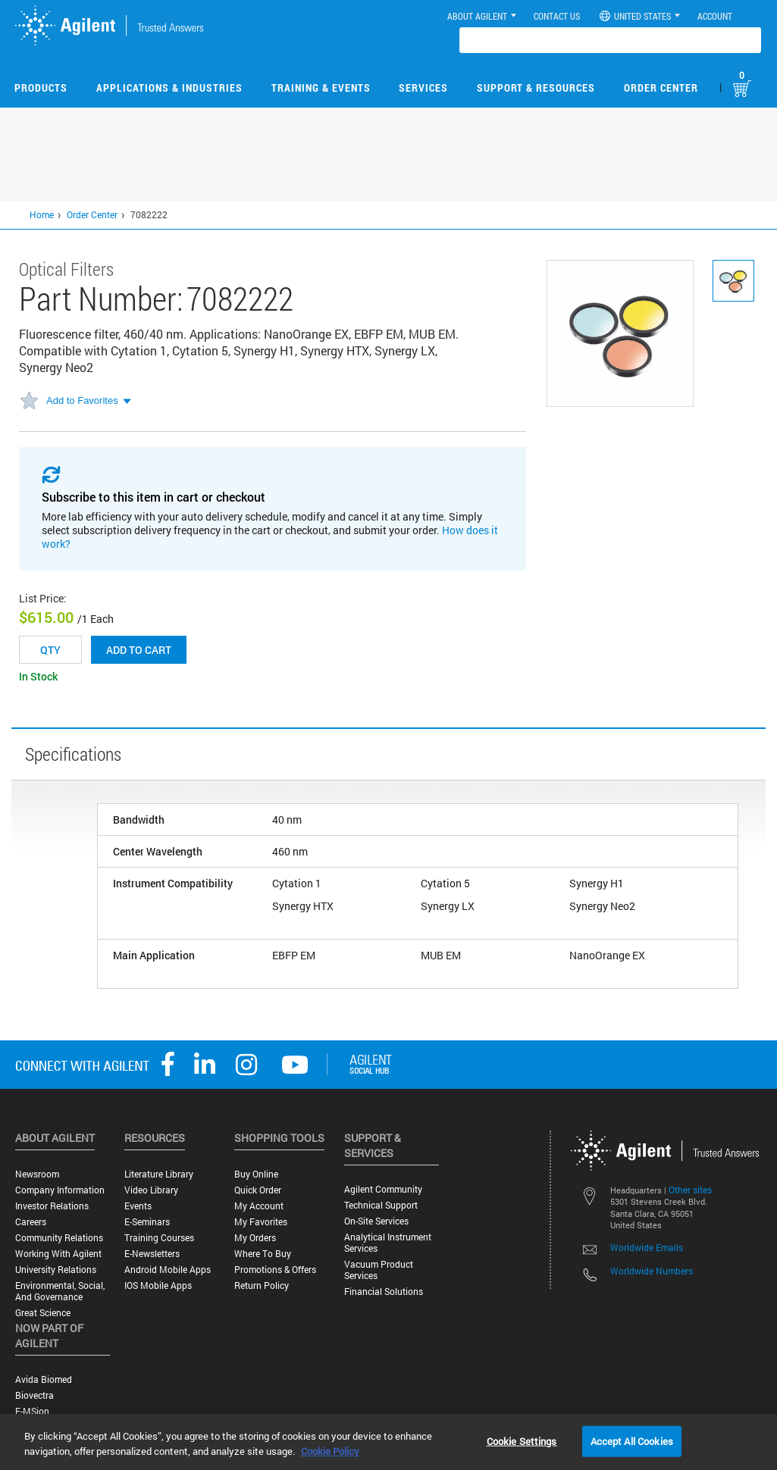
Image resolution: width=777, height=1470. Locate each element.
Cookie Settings (522, 1440)
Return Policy (261, 1285)
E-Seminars (147, 1222)
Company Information (60, 1190)
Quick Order (257, 1190)
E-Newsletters (152, 1253)
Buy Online (256, 1174)
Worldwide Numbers (651, 1271)
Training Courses (159, 1237)
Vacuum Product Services (378, 1270)
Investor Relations (52, 1206)
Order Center (661, 87)
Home (42, 214)
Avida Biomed (43, 1379)
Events (138, 1206)
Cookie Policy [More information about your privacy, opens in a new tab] (330, 1451)
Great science (42, 1312)
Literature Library (158, 1174)
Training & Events (321, 87)
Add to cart (138, 650)
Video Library (151, 1190)
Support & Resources (536, 87)
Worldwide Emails (646, 1247)
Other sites (690, 1190)
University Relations (55, 1269)
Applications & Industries (169, 87)
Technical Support (381, 1205)
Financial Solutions (383, 1291)
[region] (388, 1442)
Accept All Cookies (632, 1440)
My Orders (255, 1237)
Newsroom (37, 1174)
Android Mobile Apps (167, 1269)
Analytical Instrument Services (387, 1242)
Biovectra (34, 1395)
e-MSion (32, 1411)
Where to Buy (262, 1253)
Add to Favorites (82, 400)
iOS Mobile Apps (158, 1285)
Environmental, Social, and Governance (60, 1291)
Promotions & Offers (275, 1269)
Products (40, 87)
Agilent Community (383, 1189)
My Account (259, 1206)
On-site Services (376, 1221)
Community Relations (59, 1237)
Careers (30, 1222)
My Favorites (260, 1222)
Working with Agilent (58, 1253)
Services (423, 87)
